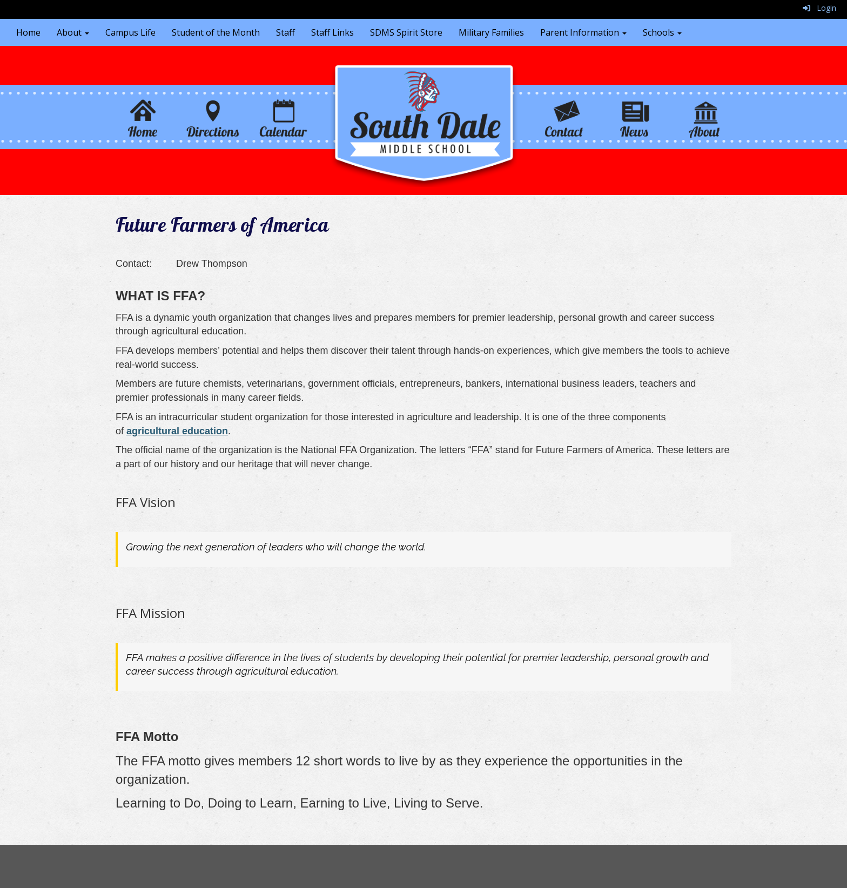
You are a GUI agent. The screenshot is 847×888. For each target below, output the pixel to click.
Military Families (491, 32)
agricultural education (177, 431)
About (73, 32)
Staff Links (332, 32)
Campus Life (130, 32)
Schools (662, 32)
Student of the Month (216, 32)
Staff (285, 32)
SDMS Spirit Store (406, 32)
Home (28, 32)
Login (819, 8)
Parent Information (583, 32)
